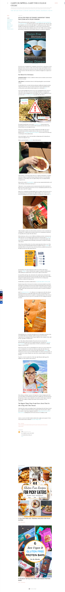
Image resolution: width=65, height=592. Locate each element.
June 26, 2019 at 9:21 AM (27, 431)
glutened (8, 27)
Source (35, 267)
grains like (30, 140)
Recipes (21, 10)
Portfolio (38, 10)
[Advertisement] (35, 455)
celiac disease (9, 21)
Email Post (22, 423)
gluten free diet (10, 25)
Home (12, 10)
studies (47, 245)
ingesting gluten (30, 182)
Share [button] (8, 15)
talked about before (26, 292)
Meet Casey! (16, 10)
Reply (22, 436)
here (45, 88)
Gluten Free (25, 10)
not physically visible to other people (43, 281)
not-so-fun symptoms (29, 94)
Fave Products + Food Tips (46, 10)
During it (24, 271)
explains (46, 350)
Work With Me (32, 10)
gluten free (9, 23)
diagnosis (8, 22)
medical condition (20, 426)
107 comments (23, 582)
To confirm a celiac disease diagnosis (31, 132)
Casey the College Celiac (36, 419)
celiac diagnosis (10, 19)
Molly (22, 431)
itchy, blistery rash (37, 124)
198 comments (23, 522)
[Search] (56, 3)
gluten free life (9, 26)
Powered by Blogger (32, 588)
